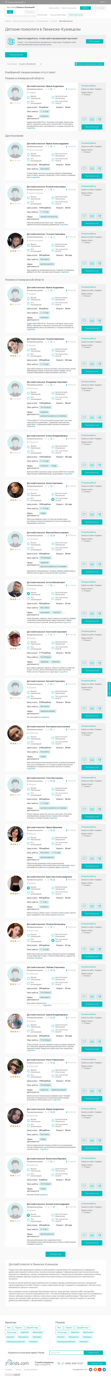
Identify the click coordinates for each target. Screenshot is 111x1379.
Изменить (30, 12)
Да (10, 12)
